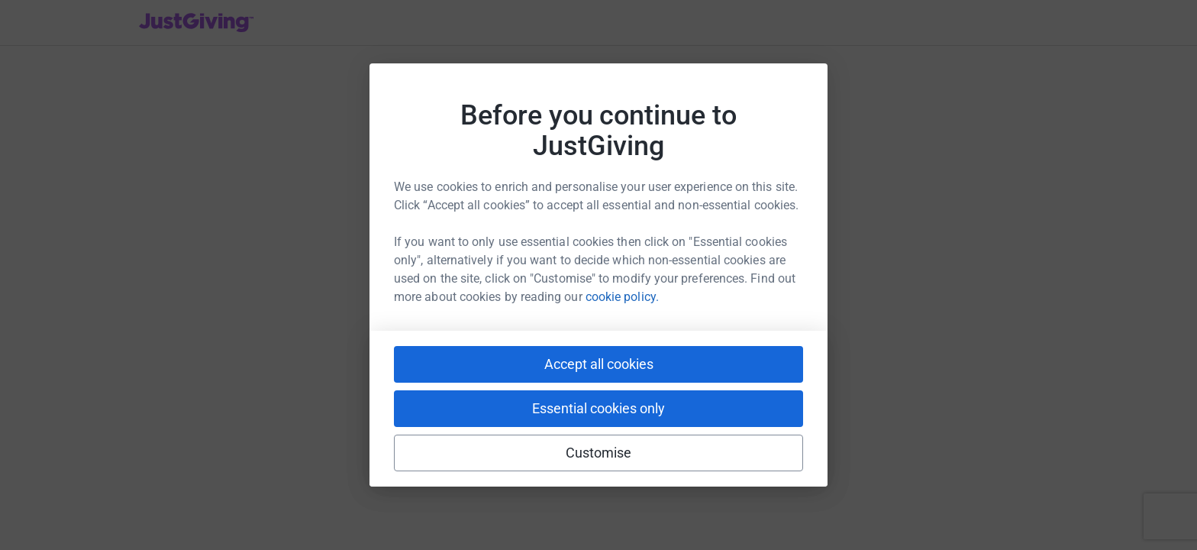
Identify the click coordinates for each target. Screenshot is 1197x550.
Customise (599, 453)
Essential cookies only (598, 408)
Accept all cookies (598, 364)
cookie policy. (622, 297)
